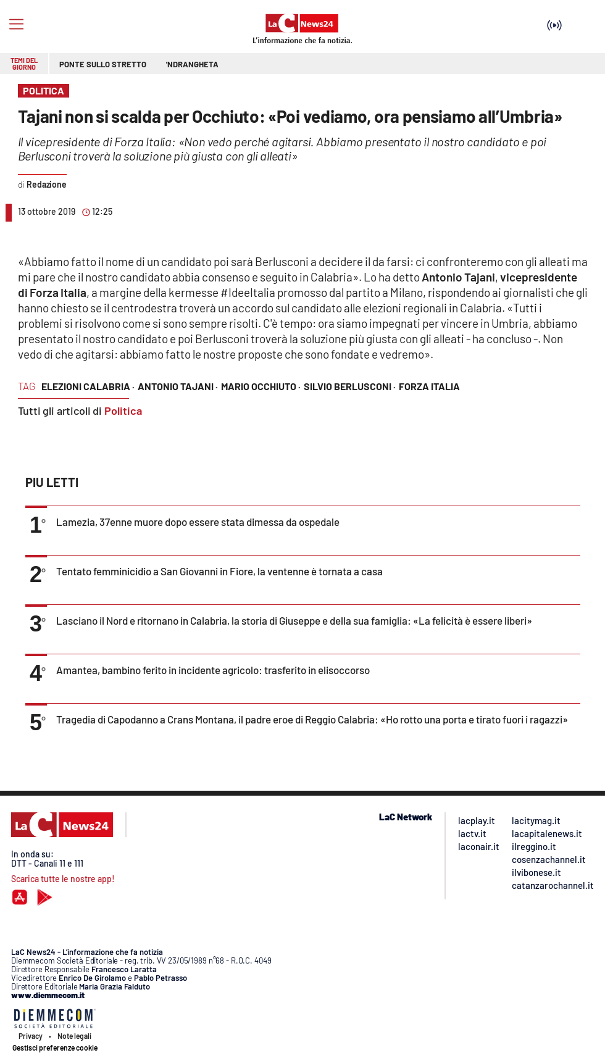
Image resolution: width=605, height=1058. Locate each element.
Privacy (31, 1035)
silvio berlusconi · (350, 386)
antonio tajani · (178, 386)
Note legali (74, 1035)
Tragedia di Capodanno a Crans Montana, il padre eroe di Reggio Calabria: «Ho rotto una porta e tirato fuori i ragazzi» (312, 719)
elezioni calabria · (88, 386)
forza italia (429, 386)
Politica (123, 410)
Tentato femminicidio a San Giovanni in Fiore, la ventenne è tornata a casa (219, 571)
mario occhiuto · (261, 386)
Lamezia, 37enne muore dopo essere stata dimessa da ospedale (198, 521)
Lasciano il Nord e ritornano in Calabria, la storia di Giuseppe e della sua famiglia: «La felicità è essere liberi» (294, 620)
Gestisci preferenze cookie (55, 1047)
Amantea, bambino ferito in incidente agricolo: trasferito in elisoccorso (213, 670)
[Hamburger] (16, 24)
